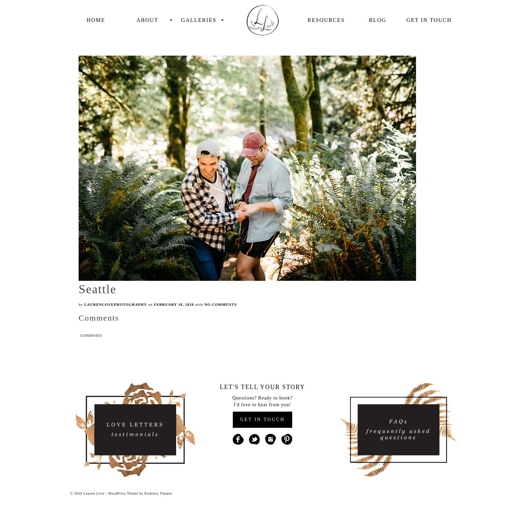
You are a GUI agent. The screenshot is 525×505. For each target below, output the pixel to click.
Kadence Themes (158, 493)
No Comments (220, 304)
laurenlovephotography (115, 304)
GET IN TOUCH (262, 419)
